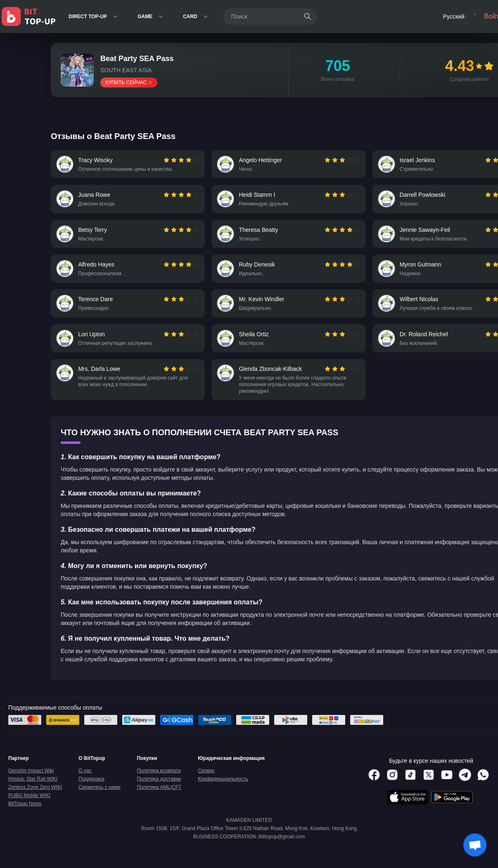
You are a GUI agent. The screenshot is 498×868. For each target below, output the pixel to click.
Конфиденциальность (223, 790)
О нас (85, 781)
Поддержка (91, 790)
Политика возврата (158, 781)
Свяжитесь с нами (99, 798)
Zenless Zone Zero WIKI (35, 798)
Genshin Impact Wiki (31, 781)
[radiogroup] (180, 161)
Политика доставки (159, 790)
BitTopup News (24, 814)
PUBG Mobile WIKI (29, 806)
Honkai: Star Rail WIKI (32, 790)
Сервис (206, 781)
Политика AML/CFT (159, 798)
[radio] (166, 161)
